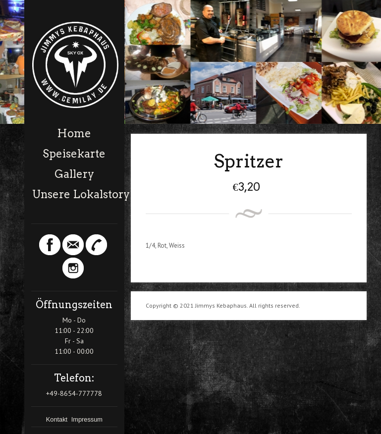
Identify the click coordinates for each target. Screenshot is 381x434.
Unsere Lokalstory (74, 194)
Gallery (74, 173)
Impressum (87, 419)
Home (74, 133)
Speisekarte (74, 153)
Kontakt (57, 419)
